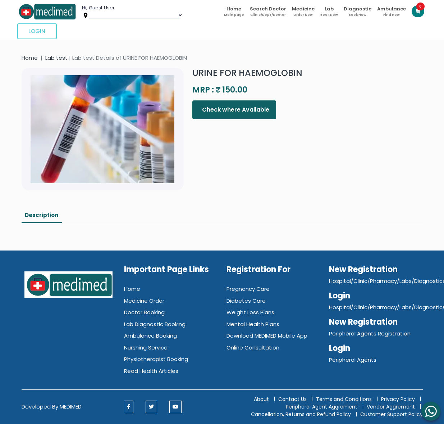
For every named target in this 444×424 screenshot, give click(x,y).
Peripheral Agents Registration (370, 333)
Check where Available (235, 109)
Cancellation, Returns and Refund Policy (301, 414)
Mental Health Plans (252, 324)
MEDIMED (71, 406)
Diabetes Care (246, 301)
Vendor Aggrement (391, 406)
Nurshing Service (146, 347)
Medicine (303, 11)
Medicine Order (144, 301)
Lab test (56, 58)
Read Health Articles (151, 371)
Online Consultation (252, 347)
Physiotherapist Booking (156, 359)
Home (234, 11)
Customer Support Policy (391, 414)
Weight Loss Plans (250, 312)
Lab (329, 11)
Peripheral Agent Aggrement (322, 406)
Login (36, 31)
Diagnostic (357, 11)
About (261, 399)
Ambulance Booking (150, 335)
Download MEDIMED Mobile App (266, 335)
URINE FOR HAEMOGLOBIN (247, 73)
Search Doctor (268, 11)
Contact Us (292, 399)
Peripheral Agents (352, 360)
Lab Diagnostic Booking (155, 324)
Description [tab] (41, 215)
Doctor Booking (144, 312)
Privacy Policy (398, 399)
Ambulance (391, 11)
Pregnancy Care (248, 289)
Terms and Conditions (344, 399)
